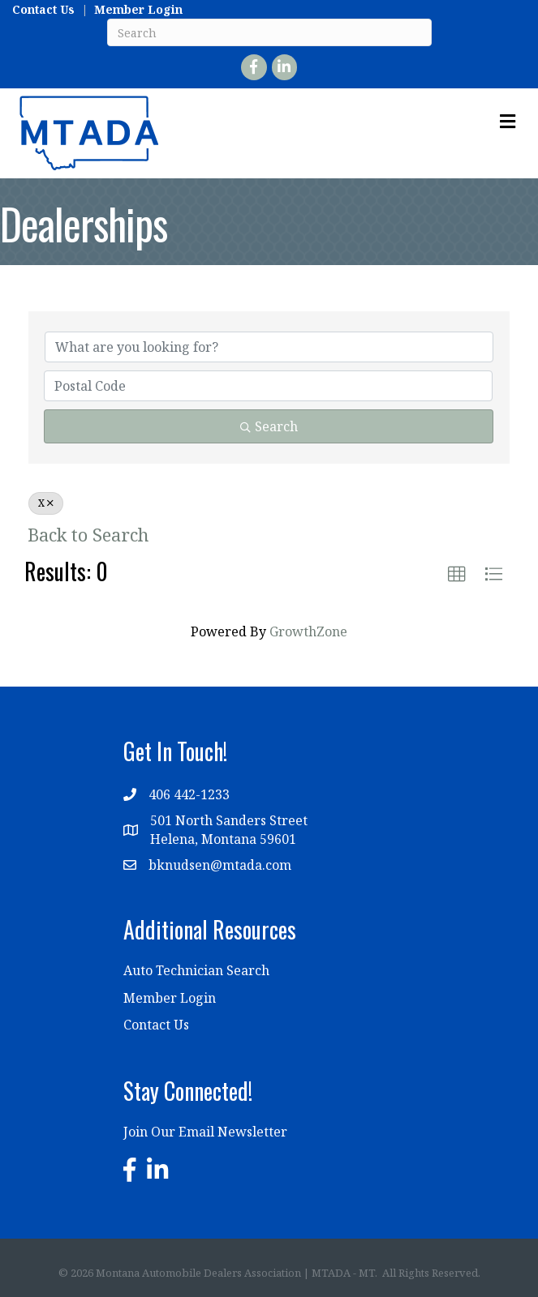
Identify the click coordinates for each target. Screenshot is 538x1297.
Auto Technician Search (196, 970)
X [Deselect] (46, 503)
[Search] (269, 32)
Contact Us (43, 9)
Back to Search (88, 534)
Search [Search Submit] (269, 426)
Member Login (138, 9)
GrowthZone (308, 631)
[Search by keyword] (269, 347)
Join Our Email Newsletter (205, 1132)
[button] (457, 575)
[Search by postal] (268, 385)
